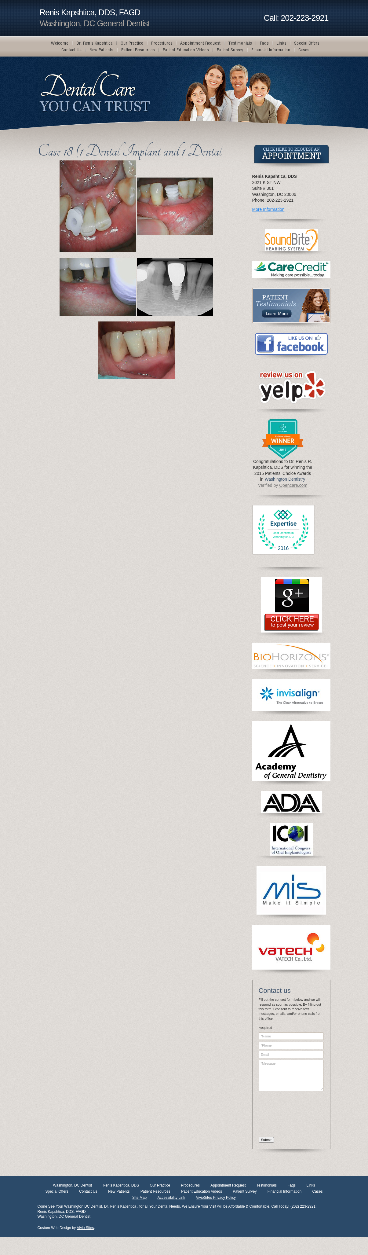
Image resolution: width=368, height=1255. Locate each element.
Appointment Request (228, 1185)
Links (310, 1185)
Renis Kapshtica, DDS (121, 1185)
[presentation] (284, 1115)
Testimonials (267, 1185)
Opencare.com (293, 485)
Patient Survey (245, 1191)
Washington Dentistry (285, 479)
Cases (317, 1191)
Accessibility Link (171, 1197)
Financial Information (284, 1191)
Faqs (291, 1185)
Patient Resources (155, 1191)
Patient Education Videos (201, 1191)
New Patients (119, 1191)
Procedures (190, 1185)
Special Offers (56, 1191)
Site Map (139, 1197)
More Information (268, 209)
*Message (291, 1075)
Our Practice (160, 1185)
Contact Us (88, 1191)
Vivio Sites (85, 1228)
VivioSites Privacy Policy (216, 1197)
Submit (266, 1140)
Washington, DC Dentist (72, 1185)
